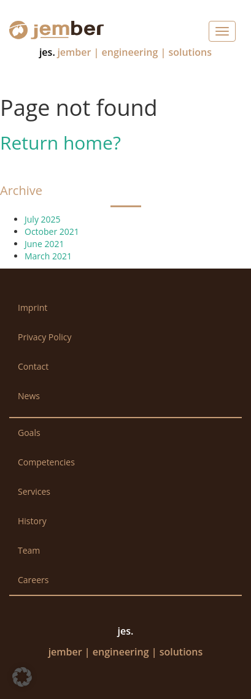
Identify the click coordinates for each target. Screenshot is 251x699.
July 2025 (43, 219)
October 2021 (52, 231)
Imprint (32, 307)
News (29, 396)
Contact (33, 366)
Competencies (46, 462)
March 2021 (48, 256)
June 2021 (44, 244)
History (32, 521)
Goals (29, 432)
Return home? (60, 142)
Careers (33, 580)
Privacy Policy (44, 337)
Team (29, 550)
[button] (22, 677)
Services (34, 491)
